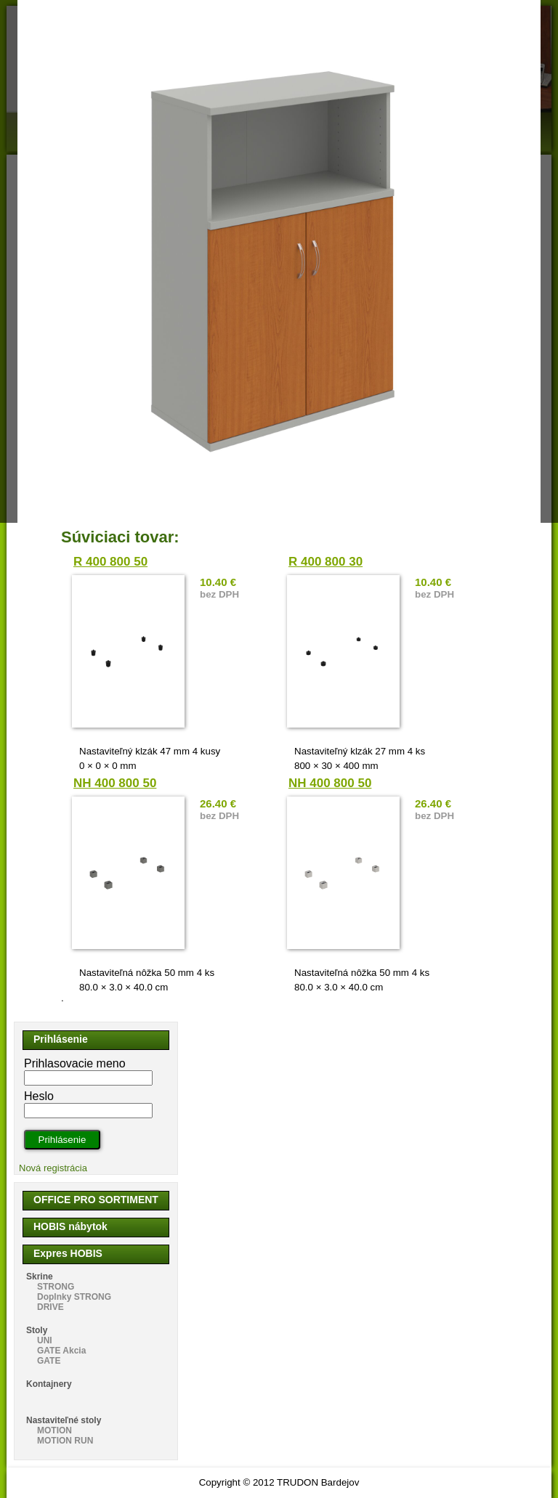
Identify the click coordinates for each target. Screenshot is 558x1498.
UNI (44, 1340)
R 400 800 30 (325, 562)
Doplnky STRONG (74, 1297)
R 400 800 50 (110, 562)
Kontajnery (49, 1384)
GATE (48, 1361)
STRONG (55, 1287)
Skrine (39, 1276)
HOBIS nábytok (70, 1226)
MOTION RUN (65, 1441)
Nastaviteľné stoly (63, 1420)
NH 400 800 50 (114, 783)
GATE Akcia (61, 1351)
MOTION (54, 1430)
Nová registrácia (53, 1168)
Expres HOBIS (67, 1253)
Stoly (36, 1330)
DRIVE (50, 1307)
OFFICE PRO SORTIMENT (95, 1199)
